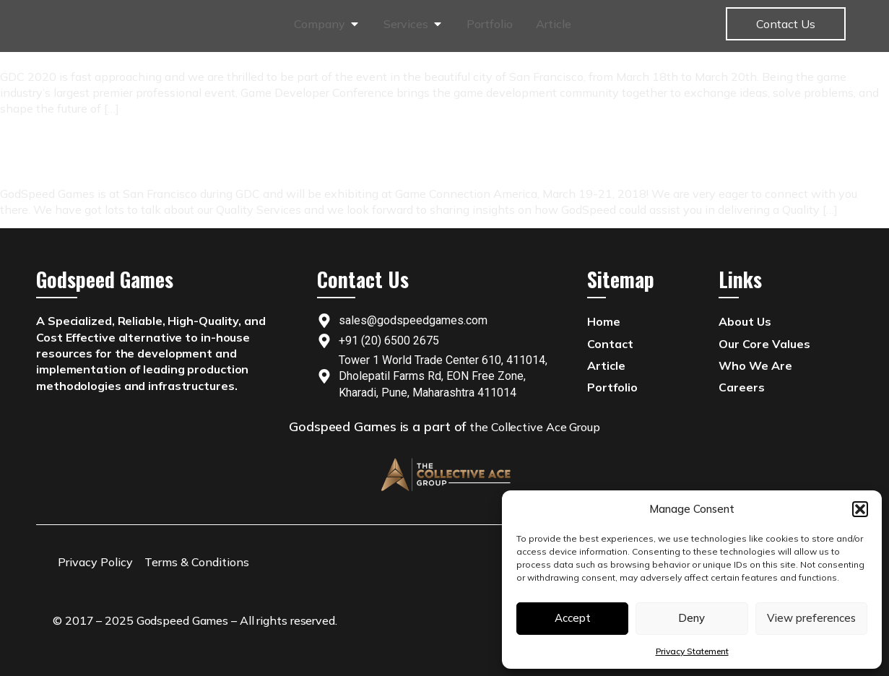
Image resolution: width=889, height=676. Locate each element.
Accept (573, 618)
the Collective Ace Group (534, 427)
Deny (691, 618)
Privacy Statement (692, 651)
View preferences (811, 618)
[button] (860, 509)
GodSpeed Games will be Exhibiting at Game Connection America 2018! (193, 157)
